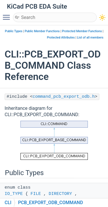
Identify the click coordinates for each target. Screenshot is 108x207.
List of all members (90, 37)
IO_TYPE (14, 193)
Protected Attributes (61, 37)
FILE (36, 193)
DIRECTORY (60, 193)
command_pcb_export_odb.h (64, 96)
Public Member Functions (42, 31)
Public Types (13, 31)
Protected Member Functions (82, 31)
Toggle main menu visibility (8, 15)
